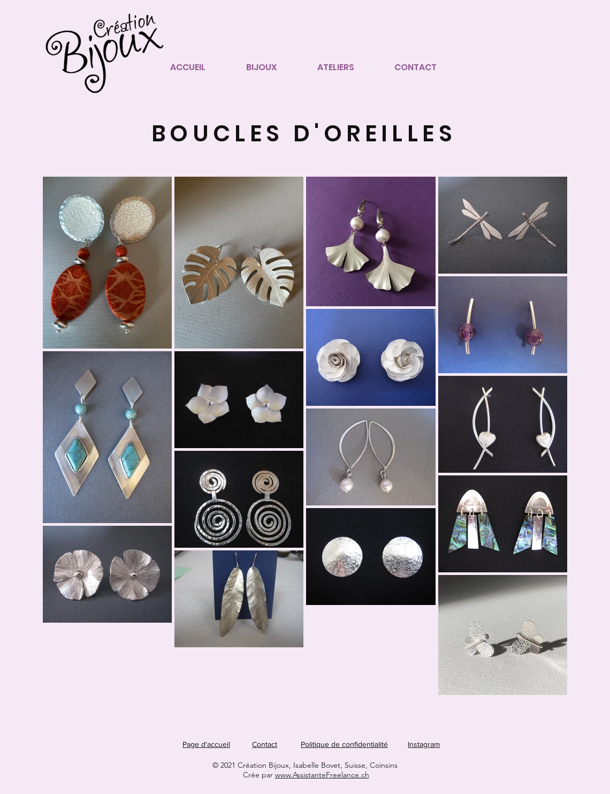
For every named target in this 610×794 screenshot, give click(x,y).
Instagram (424, 744)
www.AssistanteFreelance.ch (322, 775)
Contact (264, 744)
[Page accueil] (108, 49)
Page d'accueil (206, 744)
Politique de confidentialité (344, 744)
